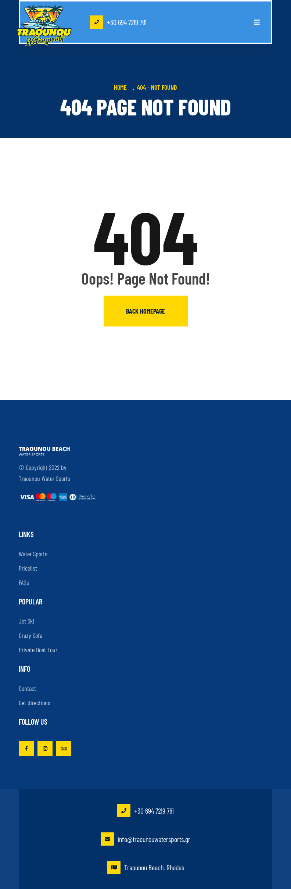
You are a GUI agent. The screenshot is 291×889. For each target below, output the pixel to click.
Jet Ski (26, 621)
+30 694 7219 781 (118, 22)
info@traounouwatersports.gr (145, 839)
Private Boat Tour (38, 650)
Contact (27, 688)
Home (122, 87)
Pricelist (28, 568)
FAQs (24, 582)
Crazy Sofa (30, 635)
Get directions (34, 703)
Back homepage (145, 311)
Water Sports (33, 554)
